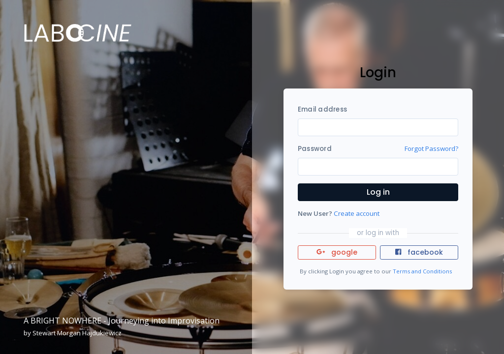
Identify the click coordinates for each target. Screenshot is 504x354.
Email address (322, 109)
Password (315, 148)
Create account (356, 213)
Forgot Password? (431, 148)
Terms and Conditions (422, 271)
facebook (418, 252)
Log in (378, 192)
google (336, 252)
